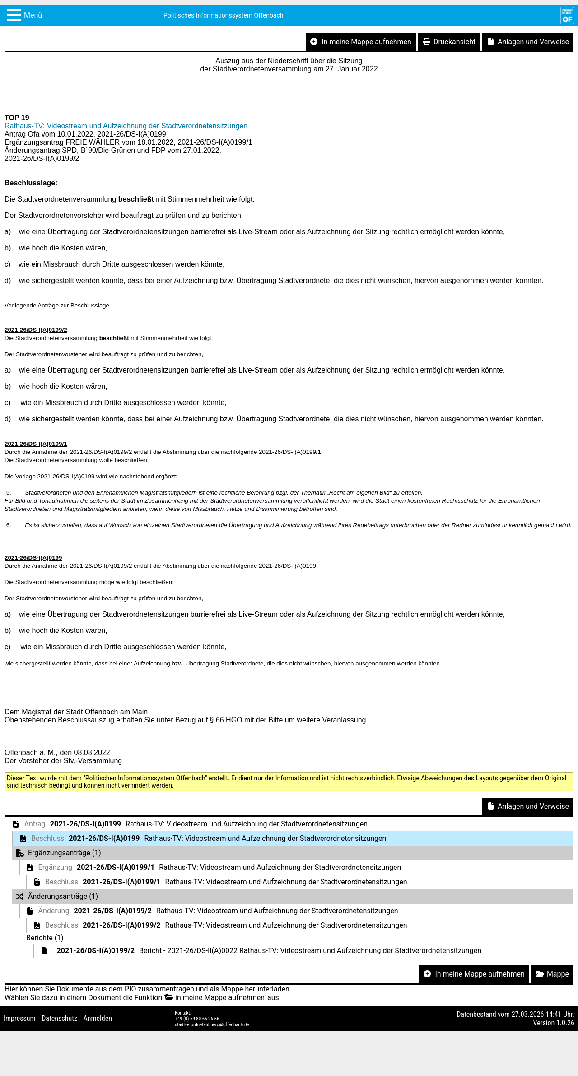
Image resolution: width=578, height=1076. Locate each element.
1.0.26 (565, 1023)
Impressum (20, 1018)
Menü (33, 15)
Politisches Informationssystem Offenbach (223, 15)
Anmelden (98, 1018)
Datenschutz (59, 1018)
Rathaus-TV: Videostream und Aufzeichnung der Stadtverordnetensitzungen (126, 126)
